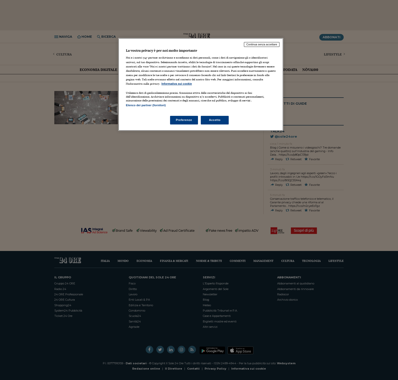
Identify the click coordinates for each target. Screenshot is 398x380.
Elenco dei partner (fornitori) (146, 105)
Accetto (215, 119)
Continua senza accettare (261, 44)
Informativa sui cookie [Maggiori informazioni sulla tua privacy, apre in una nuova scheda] (176, 83)
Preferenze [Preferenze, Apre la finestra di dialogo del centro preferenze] (184, 119)
